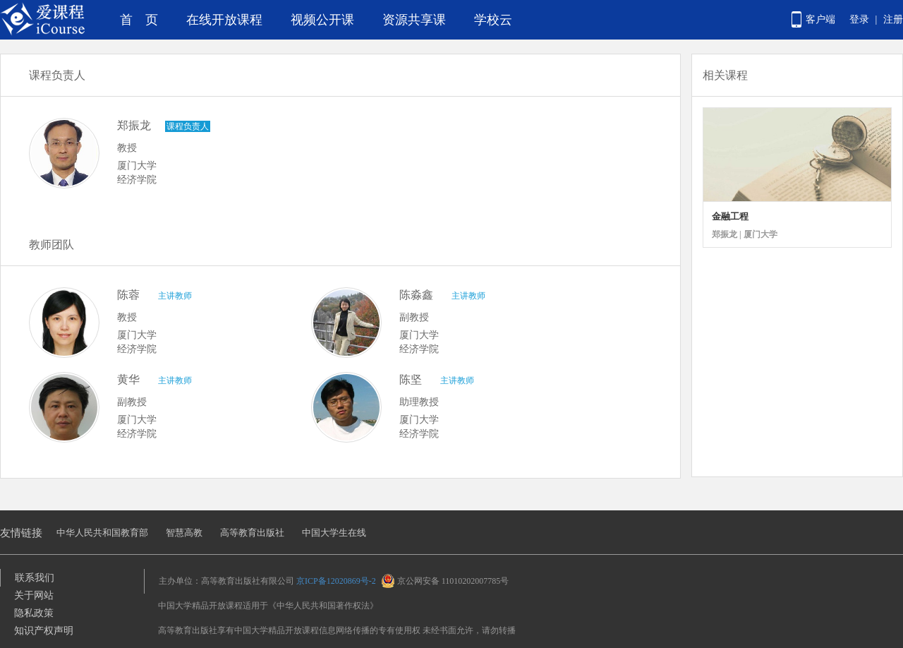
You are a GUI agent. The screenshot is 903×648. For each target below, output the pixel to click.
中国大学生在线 (334, 532)
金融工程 (730, 216)
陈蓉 (128, 295)
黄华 (128, 379)
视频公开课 (322, 20)
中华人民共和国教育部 (102, 532)
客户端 (820, 19)
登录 (859, 19)
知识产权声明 (43, 630)
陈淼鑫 (416, 295)
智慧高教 (184, 532)
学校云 (493, 20)
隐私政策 (34, 613)
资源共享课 (414, 20)
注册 (893, 19)
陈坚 (410, 379)
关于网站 (34, 595)
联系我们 (34, 577)
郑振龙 (134, 125)
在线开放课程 (224, 20)
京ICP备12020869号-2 (336, 581)
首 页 (139, 20)
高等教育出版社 (252, 532)
